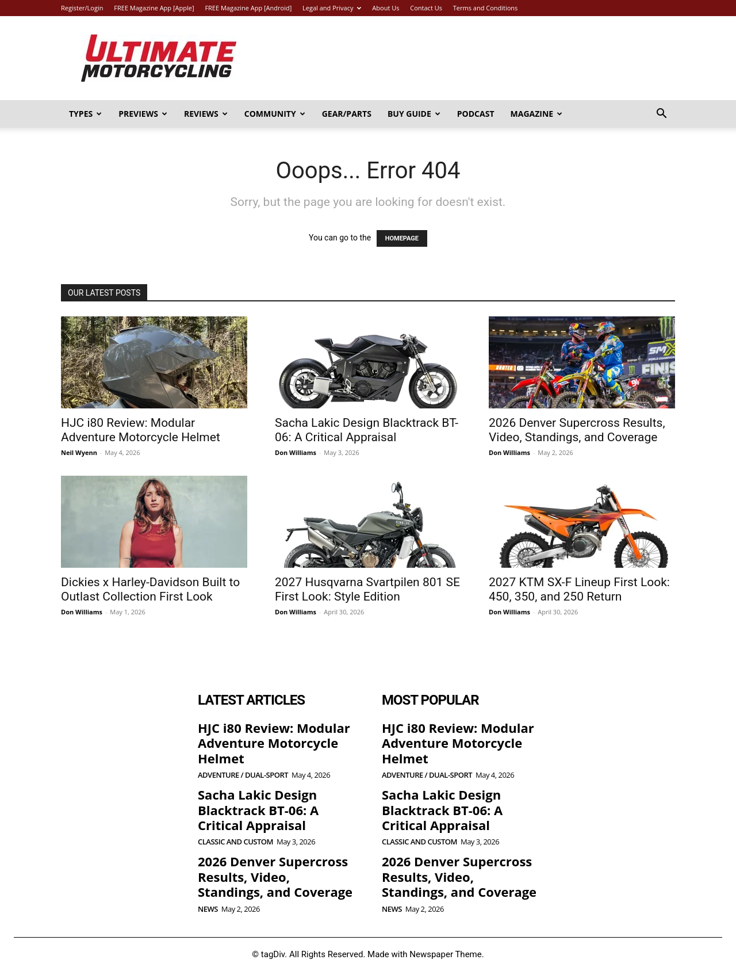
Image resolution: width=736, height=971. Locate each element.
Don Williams (295, 452)
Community (274, 113)
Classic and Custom (235, 842)
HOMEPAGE (402, 238)
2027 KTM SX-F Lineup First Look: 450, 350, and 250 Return (579, 589)
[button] (661, 114)
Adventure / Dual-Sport (243, 775)
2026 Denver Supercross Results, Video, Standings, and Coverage (577, 430)
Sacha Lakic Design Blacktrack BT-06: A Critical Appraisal (366, 430)
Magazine (537, 113)
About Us (385, 7)
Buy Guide (414, 113)
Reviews (206, 113)
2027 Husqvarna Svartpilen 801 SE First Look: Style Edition (367, 589)
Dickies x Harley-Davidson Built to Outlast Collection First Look (150, 589)
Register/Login (82, 7)
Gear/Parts (346, 113)
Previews (142, 113)
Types (85, 113)
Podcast (475, 113)
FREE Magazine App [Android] (248, 7)
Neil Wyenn (79, 452)
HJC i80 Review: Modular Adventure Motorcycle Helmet (140, 430)
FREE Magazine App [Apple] (154, 7)
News (208, 909)
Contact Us (426, 7)
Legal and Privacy (331, 7)
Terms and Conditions (485, 7)
